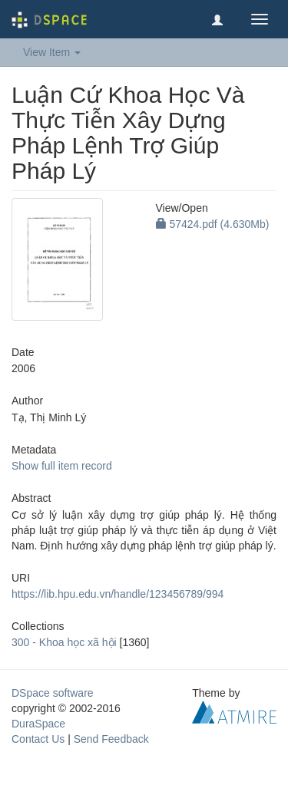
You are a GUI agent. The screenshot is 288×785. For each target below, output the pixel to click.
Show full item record (62, 466)
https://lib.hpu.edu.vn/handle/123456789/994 (117, 594)
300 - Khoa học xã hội (64, 642)
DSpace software (53, 693)
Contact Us (38, 739)
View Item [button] (52, 52)
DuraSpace (38, 723)
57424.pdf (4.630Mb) (213, 224)
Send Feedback (111, 739)
